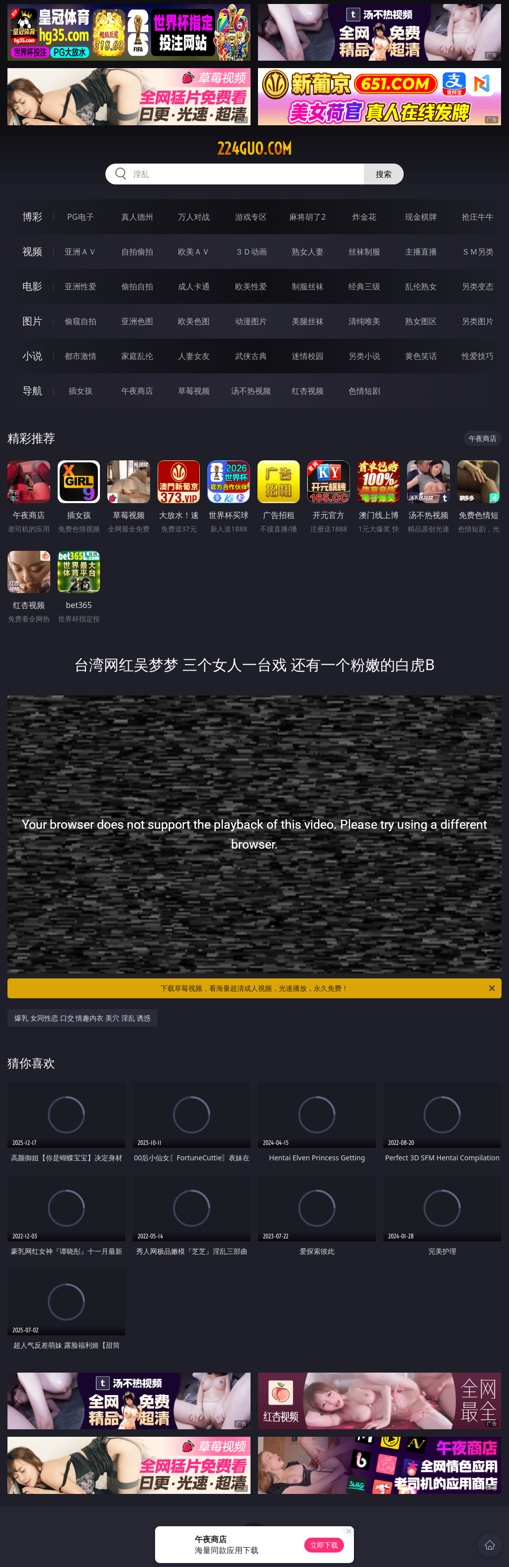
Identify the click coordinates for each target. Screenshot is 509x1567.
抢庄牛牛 (478, 216)
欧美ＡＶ (194, 251)
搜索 (384, 174)
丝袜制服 (364, 251)
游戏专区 (251, 216)
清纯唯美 (364, 321)
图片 (32, 321)
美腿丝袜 (308, 321)
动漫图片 (251, 321)
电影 (32, 286)
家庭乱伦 (137, 355)
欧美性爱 (251, 286)
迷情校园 (308, 355)
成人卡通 (194, 286)
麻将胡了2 (307, 216)
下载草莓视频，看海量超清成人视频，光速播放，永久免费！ (329, 988)
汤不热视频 (251, 390)
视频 (32, 251)
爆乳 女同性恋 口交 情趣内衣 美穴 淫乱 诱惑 (82, 1018)
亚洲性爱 (80, 286)
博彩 (32, 216)
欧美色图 (194, 321)
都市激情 (80, 355)
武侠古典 (251, 355)
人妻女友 (194, 355)
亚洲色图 (137, 321)
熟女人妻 (308, 251)
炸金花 (364, 216)
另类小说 (364, 355)
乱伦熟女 (421, 286)
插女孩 (80, 390)
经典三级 (364, 286)
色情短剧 (364, 390)
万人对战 (194, 216)
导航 (32, 390)
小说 (32, 355)
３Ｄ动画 (251, 251)
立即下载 (324, 1545)
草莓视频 (194, 390)
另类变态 (478, 286)
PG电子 (80, 216)
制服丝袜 (308, 286)
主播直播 (421, 251)
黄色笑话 (421, 355)
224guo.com (254, 149)
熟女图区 (421, 321)
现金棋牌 (421, 216)
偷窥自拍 (80, 321)
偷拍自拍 (137, 286)
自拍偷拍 (137, 251)
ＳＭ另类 (478, 251)
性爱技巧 (478, 355)
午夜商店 (137, 390)
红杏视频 (308, 390)
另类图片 (478, 321)
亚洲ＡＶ (80, 251)
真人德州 (137, 216)
